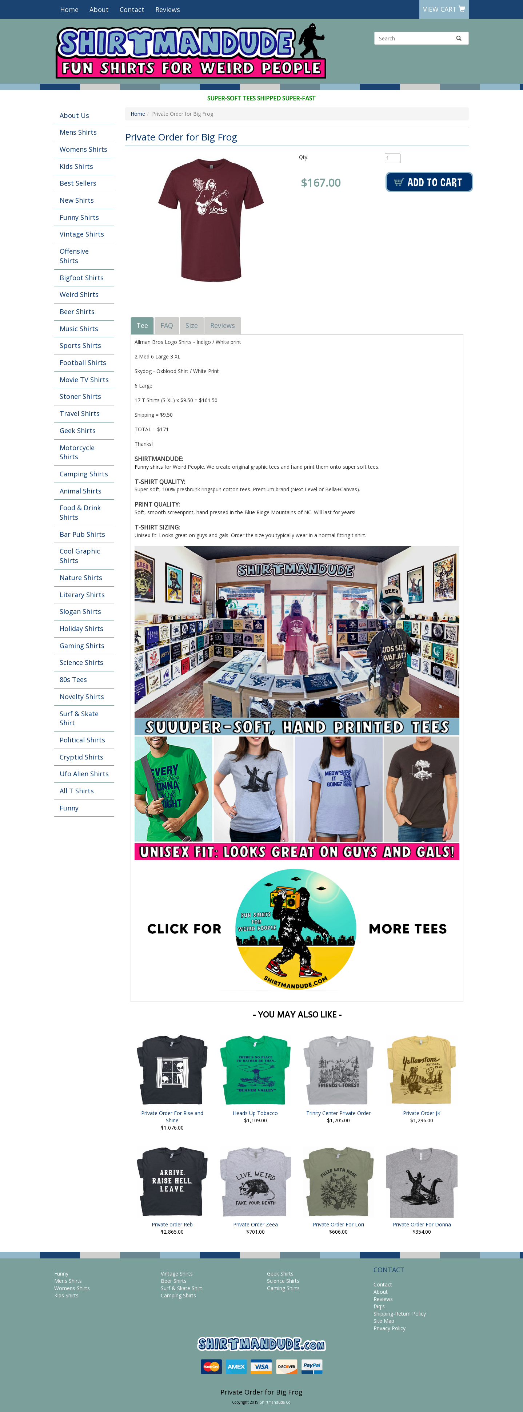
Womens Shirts (83, 149)
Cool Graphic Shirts (80, 556)
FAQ (166, 325)
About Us (74, 115)
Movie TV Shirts (84, 379)
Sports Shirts (80, 345)
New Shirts (77, 200)
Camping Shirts (84, 473)
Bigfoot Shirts (82, 277)
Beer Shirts (77, 311)
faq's (379, 1306)
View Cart (444, 9)
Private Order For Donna (422, 1224)
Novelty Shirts (82, 696)
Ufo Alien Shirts (84, 773)
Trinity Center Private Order (338, 1113)
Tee (142, 325)
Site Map (384, 1320)
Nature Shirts (81, 577)
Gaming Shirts (82, 645)
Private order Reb (172, 1224)
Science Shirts (81, 662)
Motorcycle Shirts (77, 452)
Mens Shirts (78, 132)
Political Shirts (82, 739)
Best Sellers (78, 183)
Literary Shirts (82, 594)
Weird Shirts (79, 294)
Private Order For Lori (338, 1224)
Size (191, 325)
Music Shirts (79, 328)
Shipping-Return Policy (400, 1313)
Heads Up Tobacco (255, 1113)
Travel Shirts (80, 413)
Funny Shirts (79, 217)
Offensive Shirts (74, 256)
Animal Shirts (80, 491)
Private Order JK (421, 1113)
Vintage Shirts (82, 234)
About (99, 9)
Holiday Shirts (81, 628)
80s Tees (73, 679)
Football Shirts (83, 362)
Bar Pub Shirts (82, 534)
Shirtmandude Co (275, 1402)
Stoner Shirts (80, 396)
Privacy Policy (390, 1328)
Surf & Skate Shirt (79, 718)
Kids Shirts (76, 166)
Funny (69, 808)
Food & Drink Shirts (80, 512)
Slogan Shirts (80, 611)
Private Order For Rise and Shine (172, 1117)
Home (69, 9)
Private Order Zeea (255, 1224)
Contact (132, 9)
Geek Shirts (78, 430)
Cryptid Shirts (81, 757)
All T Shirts (77, 790)
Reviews (167, 9)
